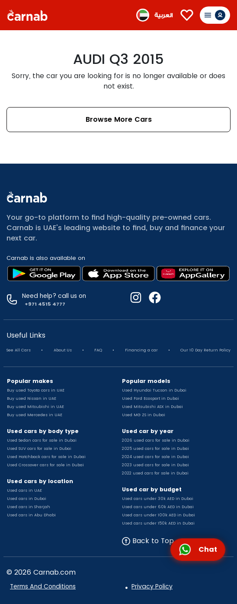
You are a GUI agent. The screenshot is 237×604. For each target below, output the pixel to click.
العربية (163, 15)
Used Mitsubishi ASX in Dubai (152, 406)
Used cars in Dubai (26, 498)
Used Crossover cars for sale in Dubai (45, 465)
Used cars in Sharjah (28, 506)
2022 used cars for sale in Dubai (155, 473)
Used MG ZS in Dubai (143, 414)
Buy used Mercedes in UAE (34, 414)
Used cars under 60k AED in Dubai (158, 506)
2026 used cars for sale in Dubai (155, 440)
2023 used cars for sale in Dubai (155, 465)
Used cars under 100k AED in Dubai (158, 515)
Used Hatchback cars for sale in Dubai (46, 456)
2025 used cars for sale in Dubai (155, 448)
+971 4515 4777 (43, 303)
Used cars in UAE (24, 490)
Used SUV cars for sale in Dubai (39, 448)
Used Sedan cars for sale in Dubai (42, 440)
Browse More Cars (119, 119)
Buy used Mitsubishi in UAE (35, 406)
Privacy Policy (152, 586)
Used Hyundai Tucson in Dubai (154, 390)
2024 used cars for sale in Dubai (155, 456)
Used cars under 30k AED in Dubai (157, 498)
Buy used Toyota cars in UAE (35, 390)
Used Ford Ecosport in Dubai (150, 398)
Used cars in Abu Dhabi (31, 515)
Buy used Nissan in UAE (31, 398)
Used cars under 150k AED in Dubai (158, 523)
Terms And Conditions (43, 586)
